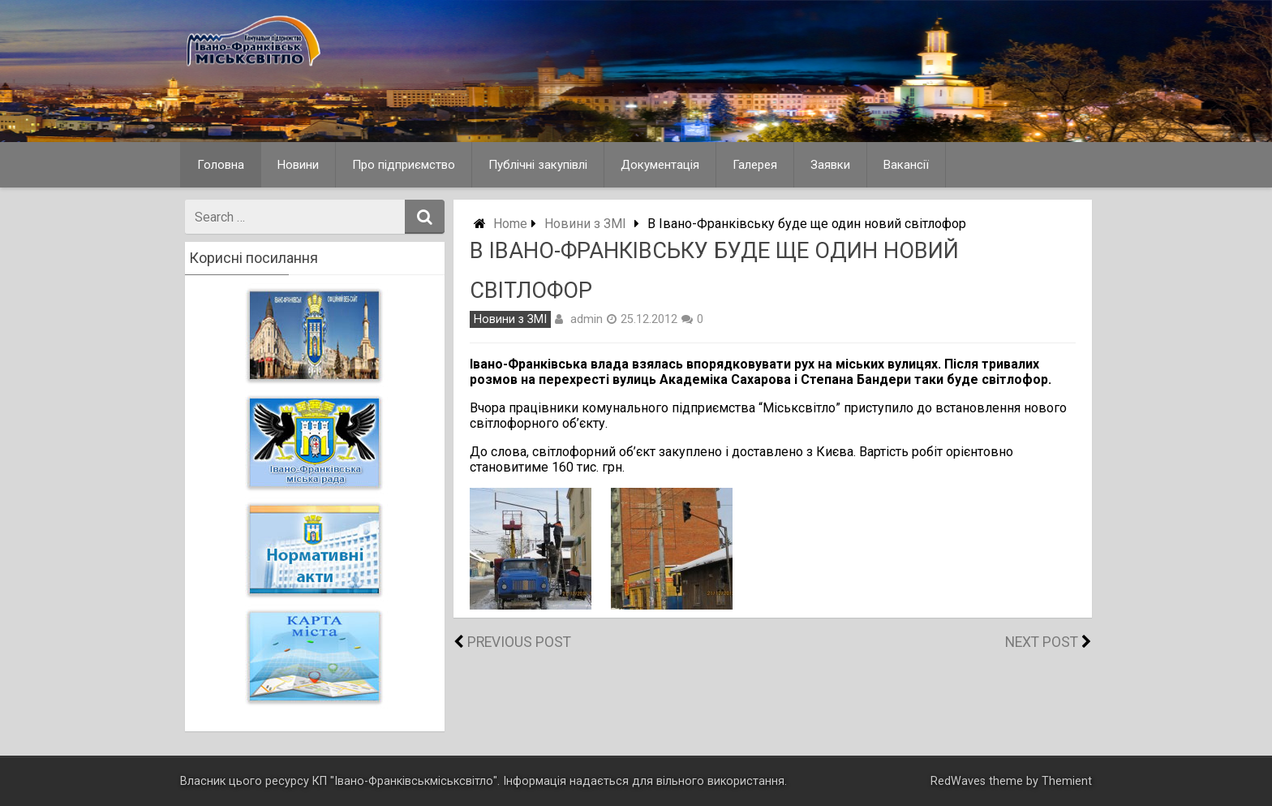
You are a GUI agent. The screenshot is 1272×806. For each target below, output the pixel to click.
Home (510, 223)
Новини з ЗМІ (585, 223)
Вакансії (906, 164)
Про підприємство (403, 164)
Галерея (755, 164)
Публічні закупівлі (537, 164)
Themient (1067, 781)
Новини (298, 164)
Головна (220, 164)
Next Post (1041, 642)
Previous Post (519, 642)
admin (586, 319)
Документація (660, 164)
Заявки (830, 164)
